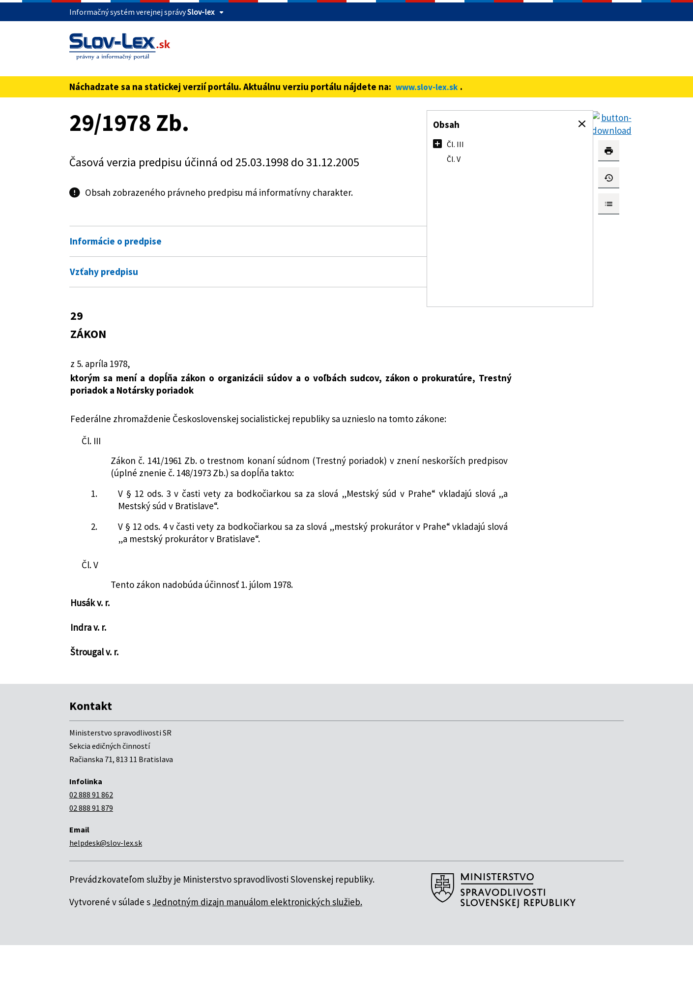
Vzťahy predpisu (104, 271)
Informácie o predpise (116, 241)
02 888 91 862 (91, 831)
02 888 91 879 (91, 845)
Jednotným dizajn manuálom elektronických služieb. (257, 939)
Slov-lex (200, 12)
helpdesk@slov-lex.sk (105, 880)
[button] (581, 124)
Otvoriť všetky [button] (365, 220)
